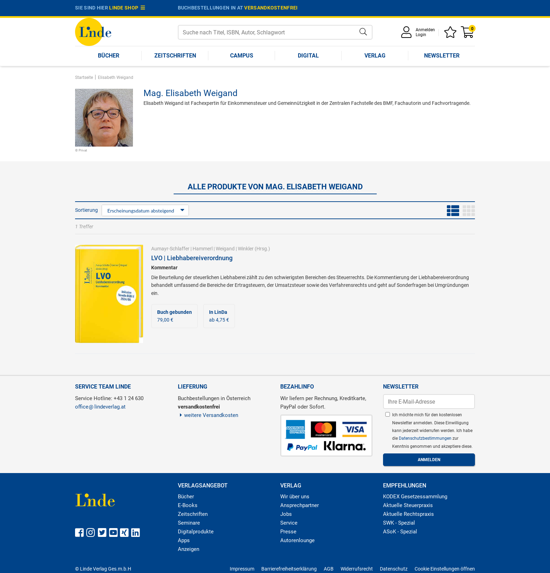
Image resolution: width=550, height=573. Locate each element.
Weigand (225, 248)
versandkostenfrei (270, 8)
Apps (184, 540)
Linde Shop (127, 8)
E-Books (187, 505)
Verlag (374, 55)
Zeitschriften (175, 55)
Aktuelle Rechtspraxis (408, 514)
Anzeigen (188, 549)
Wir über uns (294, 496)
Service (288, 523)
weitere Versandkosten (208, 415)
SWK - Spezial (399, 523)
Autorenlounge (297, 540)
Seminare (189, 523)
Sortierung (86, 210)
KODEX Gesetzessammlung (415, 496)
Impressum (242, 569)
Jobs (286, 514)
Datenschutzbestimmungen (425, 438)
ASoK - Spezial (400, 531)
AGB (329, 569)
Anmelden (425, 29)
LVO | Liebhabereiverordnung (192, 258)
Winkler (246, 248)
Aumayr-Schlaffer (170, 248)
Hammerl (203, 248)
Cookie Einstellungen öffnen (445, 569)
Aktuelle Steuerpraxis (408, 505)
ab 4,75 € (219, 316)
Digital (308, 55)
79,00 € (174, 316)
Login (421, 34)
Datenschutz (394, 569)
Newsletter (442, 55)
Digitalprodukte (196, 531)
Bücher (108, 55)
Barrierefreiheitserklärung (289, 569)
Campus (241, 55)
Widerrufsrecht (357, 569)
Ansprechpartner (299, 505)
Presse (288, 531)
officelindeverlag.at (100, 407)
